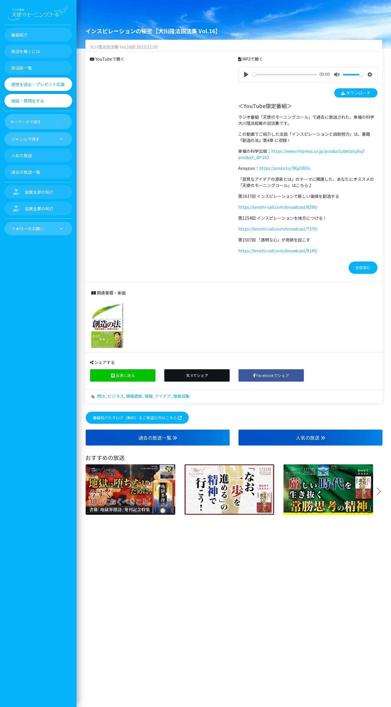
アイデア (163, 396)
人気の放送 (310, 437)
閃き (101, 396)
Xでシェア (197, 375)
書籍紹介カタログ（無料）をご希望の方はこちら (137, 417)
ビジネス (115, 396)
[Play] (246, 74)
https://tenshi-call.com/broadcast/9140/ (278, 251)
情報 (149, 396)
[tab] (308, 268)
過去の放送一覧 (157, 437)
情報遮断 (134, 396)
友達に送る (123, 375)
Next (381, 491)
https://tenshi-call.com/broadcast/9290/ (278, 207)
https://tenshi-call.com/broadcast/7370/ (278, 229)
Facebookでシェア (271, 375)
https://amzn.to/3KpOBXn (284, 168)
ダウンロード (356, 93)
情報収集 (181, 396)
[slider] (284, 74)
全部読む (363, 267)
